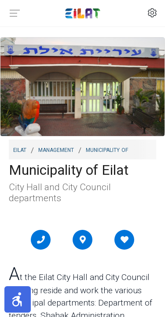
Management (56, 149)
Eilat (19, 149)
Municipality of (107, 149)
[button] (17, 299)
